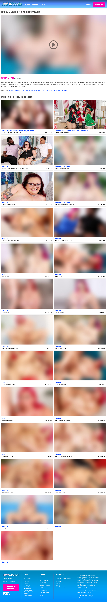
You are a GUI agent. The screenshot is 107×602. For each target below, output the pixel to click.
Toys (23, 90)
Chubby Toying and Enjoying (9, 204)
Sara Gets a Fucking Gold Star (62, 420)
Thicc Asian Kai (76, 131)
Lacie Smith (66, 167)
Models (35, 4)
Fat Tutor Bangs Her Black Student (63, 240)
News (25, 597)
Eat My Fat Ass (59, 276)
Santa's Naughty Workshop (62, 132)
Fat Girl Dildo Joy (59, 312)
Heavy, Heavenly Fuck (7, 456)
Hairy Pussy (29, 90)
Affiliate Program (28, 590)
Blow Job (52, 90)
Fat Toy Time (5, 528)
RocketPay (59, 581)
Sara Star (7, 78)
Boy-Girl (64, 90)
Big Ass (58, 90)
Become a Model (28, 595)
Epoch (58, 583)
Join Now (99, 4)
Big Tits (11, 90)
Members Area (27, 578)
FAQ (25, 580)
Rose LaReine (66, 131)
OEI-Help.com (59, 580)
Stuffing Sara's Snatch (7, 492)
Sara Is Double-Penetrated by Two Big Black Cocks (15, 168)
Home (27, 4)
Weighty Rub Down (60, 492)
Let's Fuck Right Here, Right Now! (10, 240)
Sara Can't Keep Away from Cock (63, 456)
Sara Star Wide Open (7, 420)
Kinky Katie (31, 131)
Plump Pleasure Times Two (62, 168)
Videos (42, 4)
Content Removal (28, 592)
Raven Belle (22, 131)
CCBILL (58, 585)
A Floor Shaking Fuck (60, 384)
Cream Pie (44, 90)
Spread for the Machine (61, 528)
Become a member (11, 587)
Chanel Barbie (13, 131)
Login (88, 4)
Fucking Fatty (5, 312)
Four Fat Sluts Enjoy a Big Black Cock (11, 132)
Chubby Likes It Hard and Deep (10, 348)
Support (26, 593)
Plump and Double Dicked (8, 384)
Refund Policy (27, 588)
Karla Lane (85, 131)
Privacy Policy (27, 585)
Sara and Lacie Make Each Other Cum (64, 204)
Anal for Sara (5, 276)
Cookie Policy (27, 586)
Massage (37, 90)
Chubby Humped (6, 564)
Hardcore (17, 90)
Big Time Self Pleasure (60, 348)
